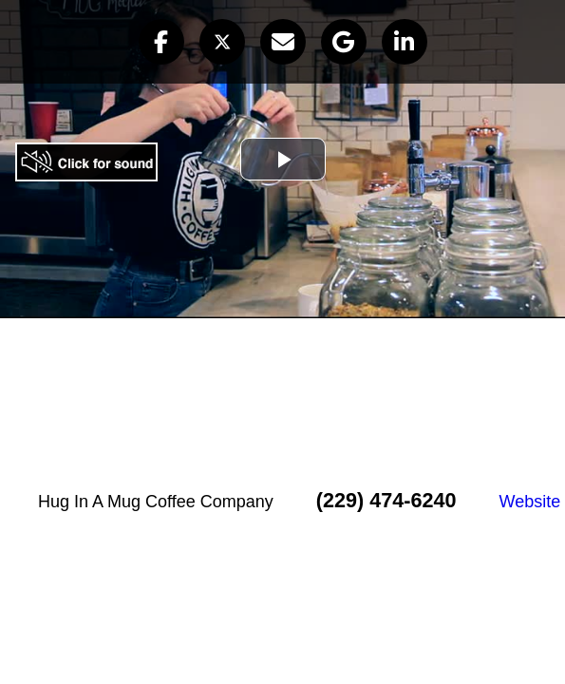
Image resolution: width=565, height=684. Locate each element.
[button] (161, 42)
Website (530, 501)
